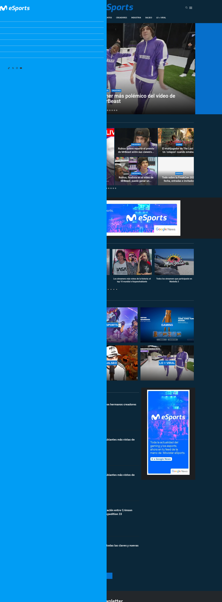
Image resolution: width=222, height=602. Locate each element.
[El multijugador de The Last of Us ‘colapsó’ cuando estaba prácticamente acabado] (179, 142)
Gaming (95, 17)
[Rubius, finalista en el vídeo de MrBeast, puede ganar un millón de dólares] (136, 171)
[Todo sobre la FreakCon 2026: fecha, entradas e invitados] (179, 171)
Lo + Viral (161, 17)
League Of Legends (65, 17)
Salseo (148, 17)
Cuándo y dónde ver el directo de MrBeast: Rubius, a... (71, 180)
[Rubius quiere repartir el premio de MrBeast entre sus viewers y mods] (136, 142)
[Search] (186, 8)
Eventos (107, 17)
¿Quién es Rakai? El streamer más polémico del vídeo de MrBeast (111, 98)
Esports (83, 17)
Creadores (121, 17)
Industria (136, 17)
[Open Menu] (190, 7)
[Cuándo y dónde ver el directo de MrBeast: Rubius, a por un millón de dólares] (71, 156)
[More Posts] (84, 576)
